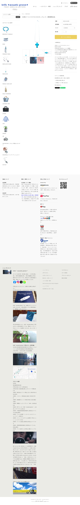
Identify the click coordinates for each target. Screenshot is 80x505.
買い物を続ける (58, 85)
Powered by (40, 501)
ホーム (35, 6)
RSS (63, 278)
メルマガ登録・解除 (47, 280)
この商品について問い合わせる (61, 82)
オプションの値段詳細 (59, 75)
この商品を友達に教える (60, 80)
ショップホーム (46, 270)
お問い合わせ (73, 6)
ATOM (65, 278)
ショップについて (57, 6)
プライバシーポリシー (66, 275)
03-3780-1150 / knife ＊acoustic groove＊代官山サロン (24, 290)
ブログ (66, 6)
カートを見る (64, 272)
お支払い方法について (47, 275)
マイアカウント (65, 3)
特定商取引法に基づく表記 (48, 288)
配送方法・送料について (48, 278)
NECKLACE (28, 13)
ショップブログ (46, 286)
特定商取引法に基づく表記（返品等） (62, 78)
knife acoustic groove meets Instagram (50, 283)
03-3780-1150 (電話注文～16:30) (19, 352)
